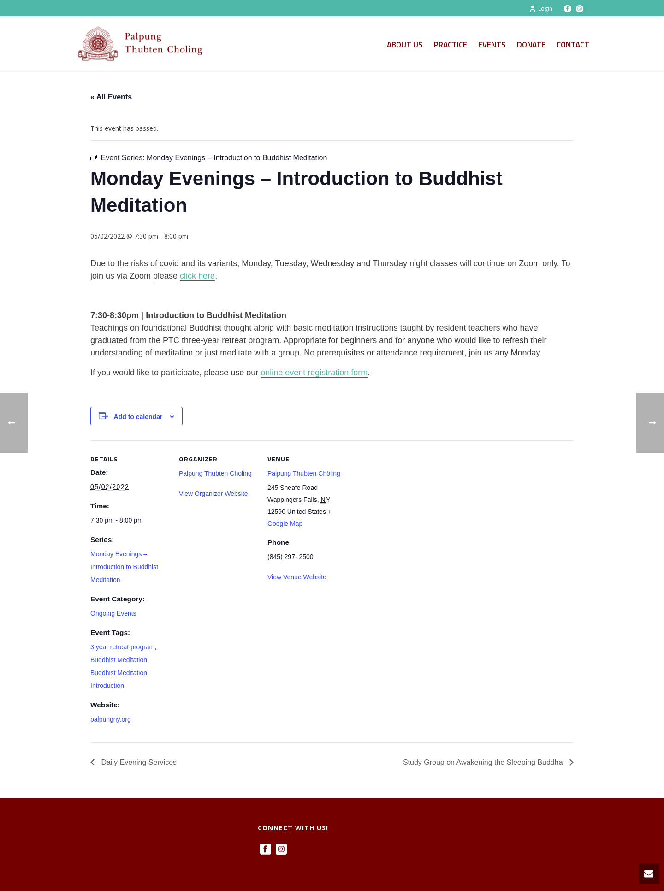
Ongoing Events (113, 613)
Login (540, 8)
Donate (531, 45)
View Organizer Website (213, 493)
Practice (450, 45)
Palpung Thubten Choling (215, 473)
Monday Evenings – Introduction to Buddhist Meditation (124, 566)
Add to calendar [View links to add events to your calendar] (138, 416)
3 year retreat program (122, 647)
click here (197, 275)
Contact (573, 45)
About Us (405, 45)
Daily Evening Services (138, 762)
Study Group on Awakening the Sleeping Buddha (484, 762)
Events (492, 45)
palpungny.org (110, 719)
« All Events (111, 97)
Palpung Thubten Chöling (303, 473)
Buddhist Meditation (118, 660)
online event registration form (314, 372)
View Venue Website (296, 577)
